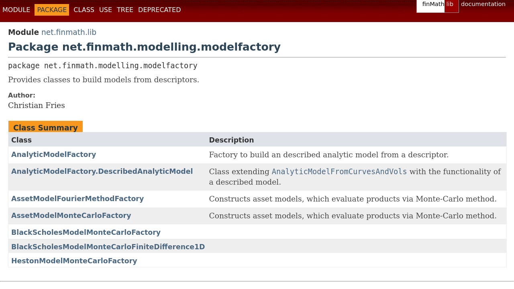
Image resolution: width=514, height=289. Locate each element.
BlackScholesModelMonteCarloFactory (86, 232)
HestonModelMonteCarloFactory (74, 261)
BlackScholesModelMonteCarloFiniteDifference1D (108, 247)
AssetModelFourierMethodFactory (77, 199)
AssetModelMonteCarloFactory (71, 216)
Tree (125, 10)
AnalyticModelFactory (53, 155)
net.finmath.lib (68, 32)
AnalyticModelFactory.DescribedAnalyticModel (102, 171)
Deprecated (159, 10)
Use (105, 10)
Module (16, 10)
